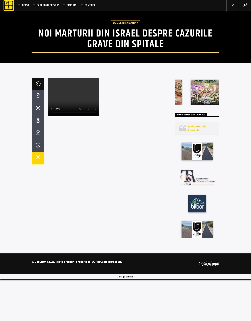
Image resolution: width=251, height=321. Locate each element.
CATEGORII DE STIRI (48, 5)
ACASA (25, 5)
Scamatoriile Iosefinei (125, 59)
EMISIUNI (72, 5)
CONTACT (90, 5)
